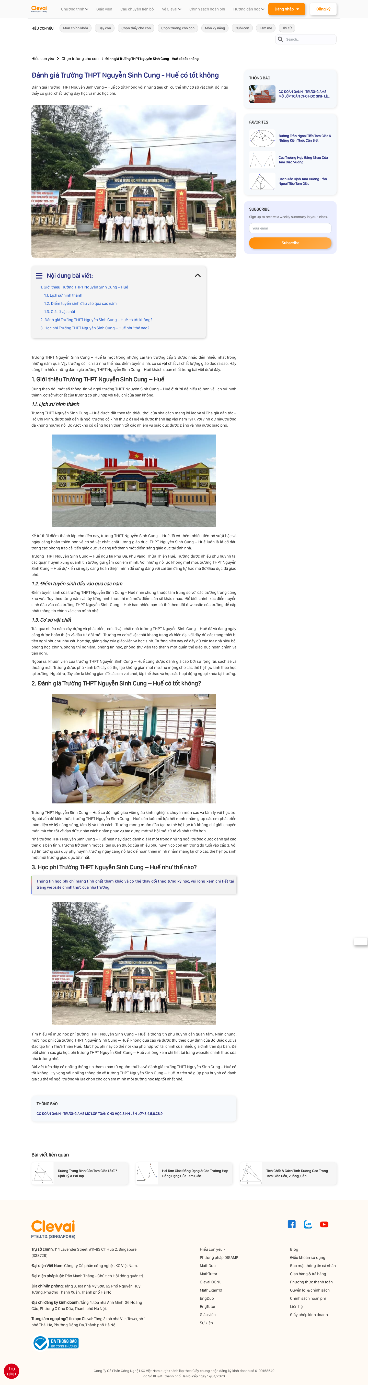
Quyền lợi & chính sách (310, 1290)
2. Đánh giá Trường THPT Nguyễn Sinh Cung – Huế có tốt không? (96, 319)
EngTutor (208, 1306)
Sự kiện (207, 1322)
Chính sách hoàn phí (309, 1298)
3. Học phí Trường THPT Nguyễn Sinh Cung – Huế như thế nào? (94, 328)
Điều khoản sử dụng (308, 1257)
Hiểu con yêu (42, 58)
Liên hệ (297, 1306)
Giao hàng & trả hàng (309, 1273)
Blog (295, 1249)
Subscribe (290, 242)
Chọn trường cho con (177, 28)
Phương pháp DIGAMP (220, 1257)
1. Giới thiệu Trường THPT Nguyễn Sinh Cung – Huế (84, 287)
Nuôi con (242, 28)
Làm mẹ (266, 28)
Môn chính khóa (75, 28)
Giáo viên (208, 1314)
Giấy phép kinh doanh (310, 1314)
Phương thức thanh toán (312, 1282)
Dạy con (104, 28)
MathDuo (208, 1265)
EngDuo (208, 1298)
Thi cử (287, 28)
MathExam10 (212, 1290)
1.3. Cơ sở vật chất (59, 311)
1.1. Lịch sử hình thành (63, 295)
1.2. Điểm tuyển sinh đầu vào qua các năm (80, 303)
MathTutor (209, 1273)
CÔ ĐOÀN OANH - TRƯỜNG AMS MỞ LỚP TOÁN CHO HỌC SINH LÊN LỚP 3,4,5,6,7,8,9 (100, 1114)
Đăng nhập (286, 8)
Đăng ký (323, 9)
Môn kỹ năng (215, 28)
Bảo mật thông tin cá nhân (314, 1265)
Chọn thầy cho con (136, 28)
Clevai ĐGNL (211, 1282)
